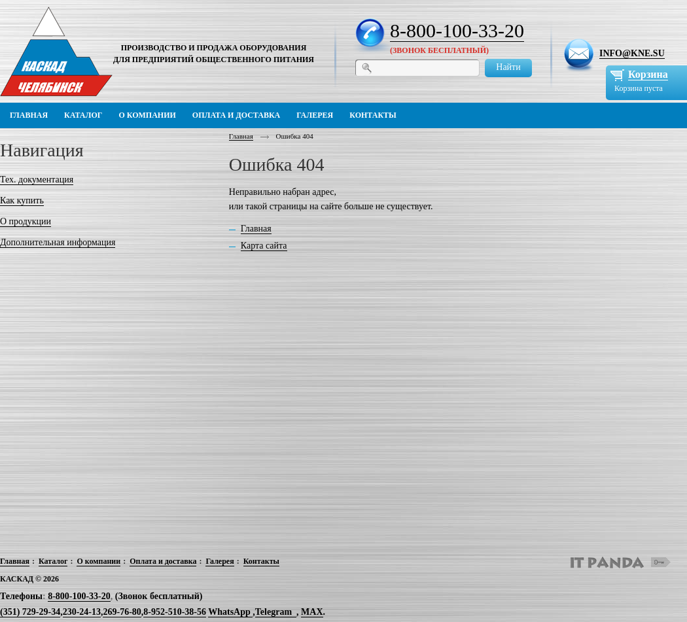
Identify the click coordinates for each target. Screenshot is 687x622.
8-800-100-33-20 (457, 30)
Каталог (53, 561)
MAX (312, 612)
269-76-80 (122, 612)
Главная (241, 136)
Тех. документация (36, 179)
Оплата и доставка (163, 561)
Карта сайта (264, 246)
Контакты (261, 561)
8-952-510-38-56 (174, 612)
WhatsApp (230, 612)
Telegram (273, 612)
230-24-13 (82, 612)
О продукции (25, 221)
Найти (508, 67)
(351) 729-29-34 (30, 612)
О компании (98, 561)
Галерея (219, 561)
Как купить (22, 200)
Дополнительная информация (57, 242)
